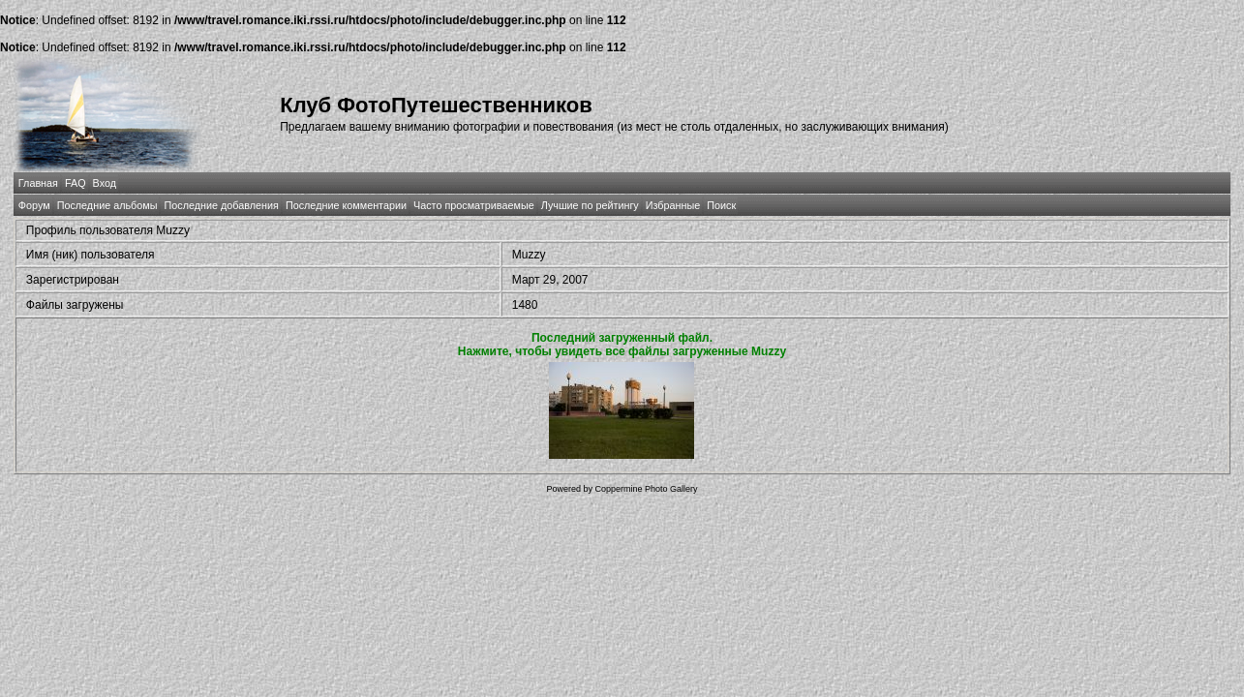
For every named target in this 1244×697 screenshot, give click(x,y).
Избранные (673, 205)
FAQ (75, 183)
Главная (38, 183)
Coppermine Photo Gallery (645, 489)
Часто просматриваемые (473, 205)
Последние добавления (221, 205)
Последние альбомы (107, 205)
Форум (34, 205)
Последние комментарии (346, 205)
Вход (104, 183)
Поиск (721, 205)
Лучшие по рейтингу (590, 205)
